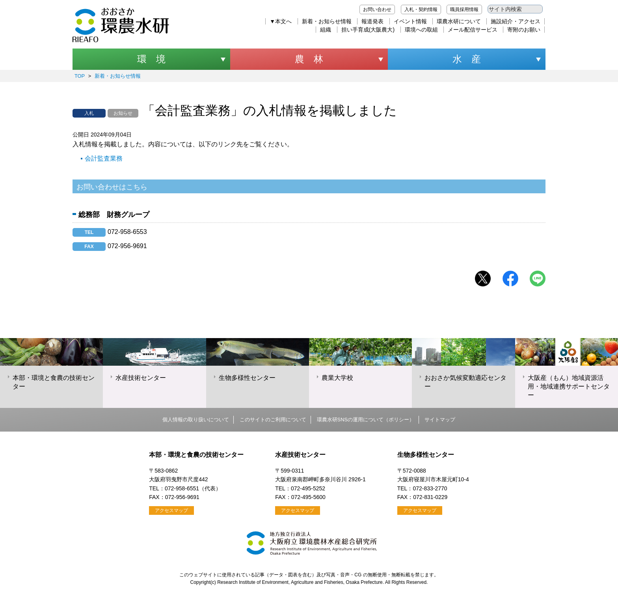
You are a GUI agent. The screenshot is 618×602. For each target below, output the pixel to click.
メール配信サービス (472, 29)
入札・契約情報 (420, 9)
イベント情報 (410, 21)
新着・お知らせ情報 (327, 21)
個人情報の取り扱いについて (195, 420)
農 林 (309, 59)
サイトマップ (439, 420)
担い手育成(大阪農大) (368, 29)
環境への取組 (421, 29)
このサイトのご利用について (273, 420)
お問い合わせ (377, 9)
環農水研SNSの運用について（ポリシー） (365, 420)
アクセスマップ (171, 510)
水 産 (466, 59)
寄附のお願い (523, 29)
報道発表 (372, 21)
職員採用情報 (464, 9)
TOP (79, 76)
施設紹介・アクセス (515, 21)
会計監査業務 (104, 158)
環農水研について (459, 21)
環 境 (151, 59)
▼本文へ (281, 21)
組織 (325, 29)
